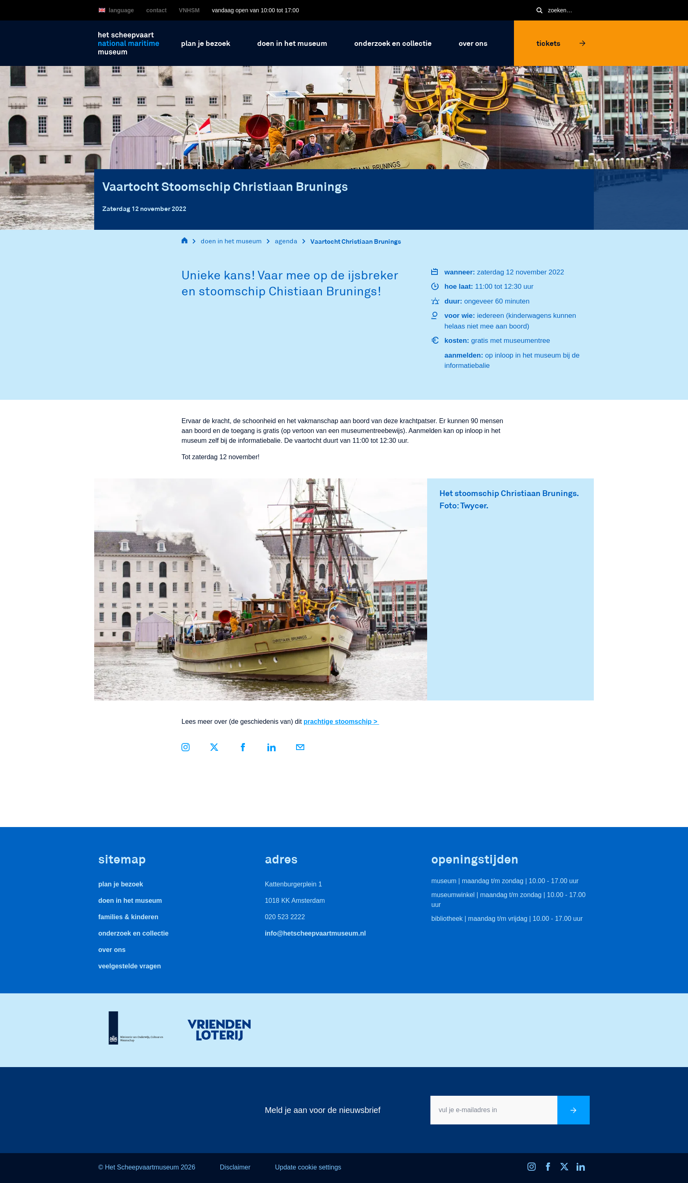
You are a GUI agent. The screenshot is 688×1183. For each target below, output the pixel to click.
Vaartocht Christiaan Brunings (355, 241)
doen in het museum (231, 241)
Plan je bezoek (120, 884)
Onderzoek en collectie (133, 933)
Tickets (561, 43)
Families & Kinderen (128, 916)
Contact (156, 10)
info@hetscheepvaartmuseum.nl (315, 933)
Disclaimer (235, 1167)
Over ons (112, 949)
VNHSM (189, 10)
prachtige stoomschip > (341, 721)
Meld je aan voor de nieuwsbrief (322, 1110)
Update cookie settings (308, 1167)
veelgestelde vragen (129, 966)
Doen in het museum (130, 900)
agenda (286, 241)
